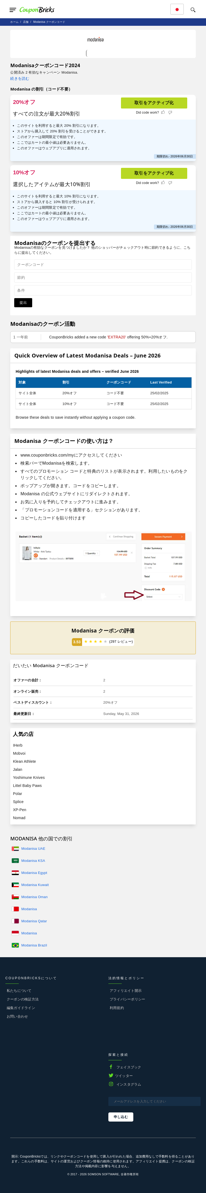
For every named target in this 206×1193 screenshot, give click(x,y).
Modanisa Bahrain (29, 909)
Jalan (17, 769)
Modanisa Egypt (34, 873)
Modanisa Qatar (34, 921)
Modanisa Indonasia (29, 933)
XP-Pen (19, 810)
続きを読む (19, 78)
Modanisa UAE (33, 849)
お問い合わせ (17, 1016)
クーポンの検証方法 (23, 999)
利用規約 (117, 1008)
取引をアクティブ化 (154, 102)
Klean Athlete (24, 761)
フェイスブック (128, 1067)
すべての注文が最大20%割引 (46, 113)
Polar (17, 793)
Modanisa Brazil (34, 945)
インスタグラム (128, 1084)
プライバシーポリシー (127, 999)
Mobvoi (19, 753)
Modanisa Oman (34, 897)
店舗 (25, 21)
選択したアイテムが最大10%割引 (52, 184)
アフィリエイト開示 (126, 991)
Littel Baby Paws (27, 785)
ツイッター (124, 1076)
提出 (23, 303)
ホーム (14, 21)
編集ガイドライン (21, 1008)
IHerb (17, 745)
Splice (18, 802)
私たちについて (19, 991)
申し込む (121, 1117)
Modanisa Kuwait (35, 885)
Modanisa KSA (33, 861)
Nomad (19, 818)
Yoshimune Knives (29, 777)
